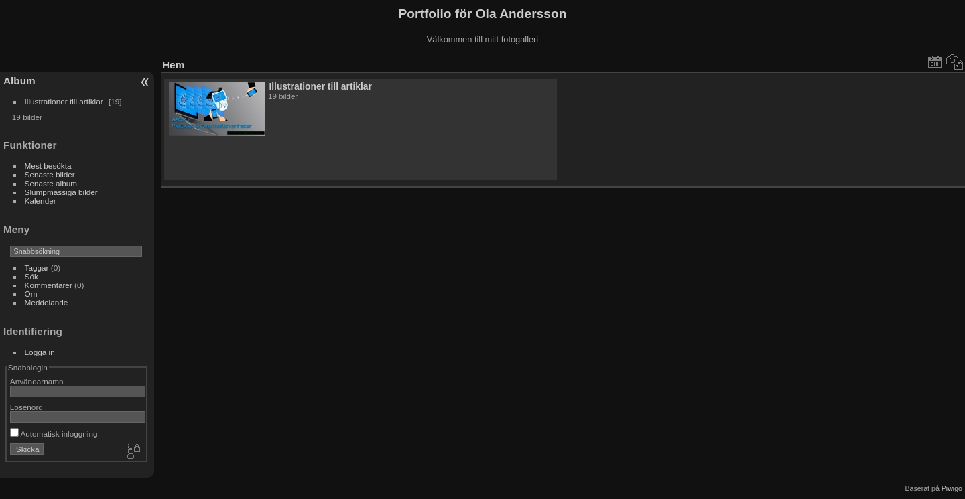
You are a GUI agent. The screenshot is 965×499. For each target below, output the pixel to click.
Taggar (37, 267)
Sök (31, 276)
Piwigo (952, 488)
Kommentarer (48, 285)
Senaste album (51, 183)
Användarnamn (37, 381)
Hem (173, 64)
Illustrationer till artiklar (64, 101)
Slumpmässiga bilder (61, 192)
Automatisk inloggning (54, 433)
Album (19, 80)
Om (31, 293)
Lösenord (26, 407)
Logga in (40, 352)
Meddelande (46, 302)
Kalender (40, 200)
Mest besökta (48, 165)
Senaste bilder (50, 174)
